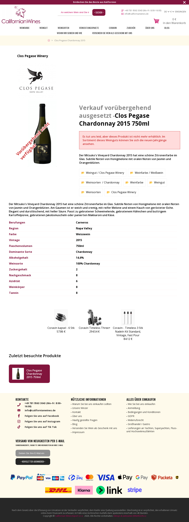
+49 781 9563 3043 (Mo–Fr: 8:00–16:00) (143, 10)
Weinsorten (63, 27)
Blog (166, 27)
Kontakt (76, 412)
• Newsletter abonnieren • (33, 461)
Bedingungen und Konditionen (144, 412)
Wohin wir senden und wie (69, 33)
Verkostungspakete (89, 27)
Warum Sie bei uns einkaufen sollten (91, 404)
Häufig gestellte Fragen (84, 420)
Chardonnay (111, 182)
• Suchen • (99, 12)
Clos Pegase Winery (111, 173)
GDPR (131, 416)
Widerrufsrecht (136, 420)
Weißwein (157, 173)
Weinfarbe (24, 27)
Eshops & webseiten (123, 515)
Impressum (78, 432)
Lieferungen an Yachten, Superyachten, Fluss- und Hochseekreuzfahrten (151, 430)
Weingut (43, 27)
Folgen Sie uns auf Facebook (42, 415)
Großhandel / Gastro (139, 424)
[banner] (21, 14)
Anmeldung (134, 408)
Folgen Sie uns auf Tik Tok (41, 427)
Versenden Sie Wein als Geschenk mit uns (112, 33)
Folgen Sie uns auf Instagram (42, 421)
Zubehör (131, 27)
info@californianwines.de (137, 13)
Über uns (149, 27)
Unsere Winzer (80, 408)
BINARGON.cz (139, 515)
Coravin (113, 27)
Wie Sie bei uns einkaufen (141, 404)
